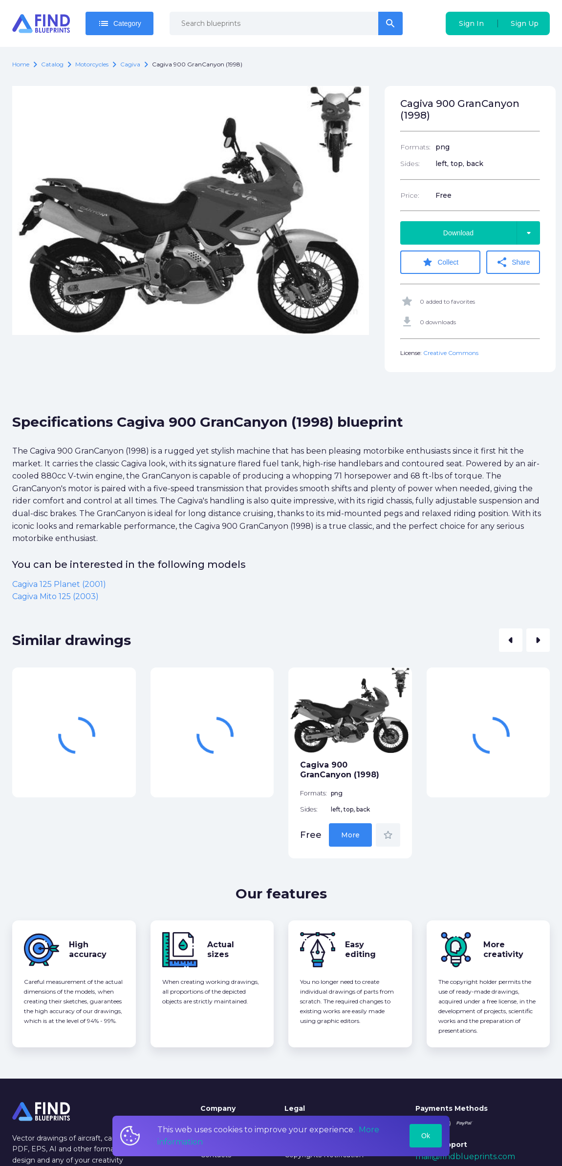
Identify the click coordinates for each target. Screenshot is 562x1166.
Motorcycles (91, 64)
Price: (409, 195)
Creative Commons (450, 352)
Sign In (471, 23)
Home (20, 64)
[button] (510, 640)
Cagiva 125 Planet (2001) (59, 584)
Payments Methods (451, 1108)
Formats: (415, 147)
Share (513, 262)
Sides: (410, 163)
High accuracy (88, 949)
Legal (294, 1108)
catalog (52, 64)
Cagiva (130, 64)
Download (491, 233)
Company (218, 1108)
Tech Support (441, 1144)
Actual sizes (220, 949)
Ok (425, 1136)
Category (119, 23)
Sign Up (525, 23)
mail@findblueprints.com (465, 1156)
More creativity (503, 949)
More (350, 835)
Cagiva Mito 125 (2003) (55, 596)
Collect (440, 262)
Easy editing (360, 949)
